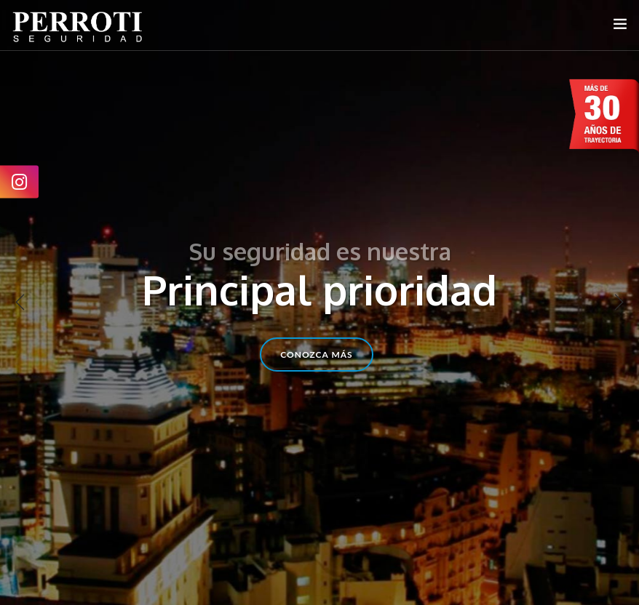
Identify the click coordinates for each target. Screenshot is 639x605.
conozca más (316, 354)
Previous (20, 302)
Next (618, 302)
